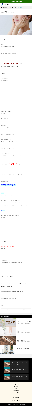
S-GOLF (16, 395)
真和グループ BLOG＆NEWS (10, 12)
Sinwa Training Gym (16, 392)
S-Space (16, 388)
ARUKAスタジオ (16, 384)
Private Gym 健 (16, 397)
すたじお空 (16, 386)
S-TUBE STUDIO (16, 390)
